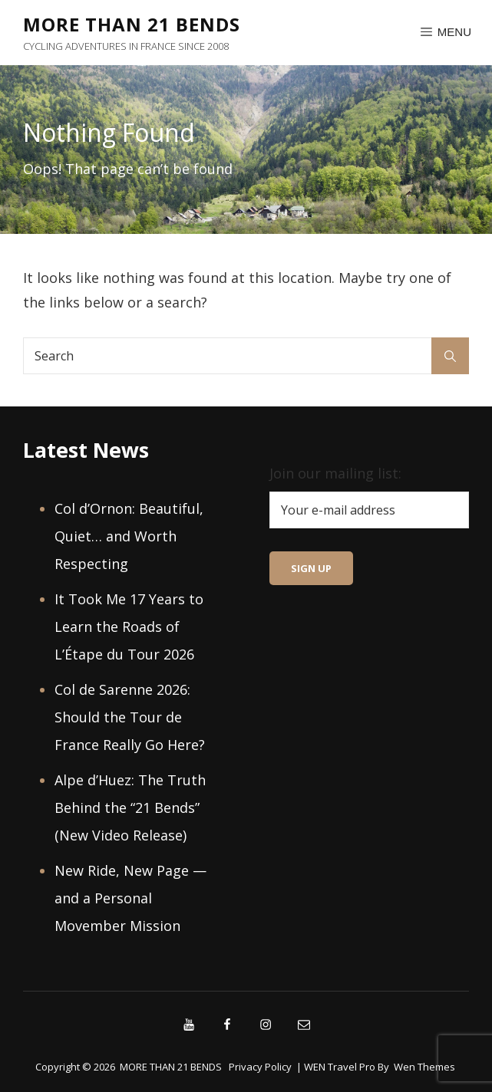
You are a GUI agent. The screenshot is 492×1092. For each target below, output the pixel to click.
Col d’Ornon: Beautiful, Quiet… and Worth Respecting (128, 536)
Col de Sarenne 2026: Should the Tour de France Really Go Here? (129, 717)
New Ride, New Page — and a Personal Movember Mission (130, 898)
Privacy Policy (260, 1067)
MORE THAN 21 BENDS (131, 24)
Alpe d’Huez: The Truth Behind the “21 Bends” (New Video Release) (130, 807)
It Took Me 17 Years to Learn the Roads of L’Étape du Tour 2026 (128, 626)
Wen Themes (424, 1067)
